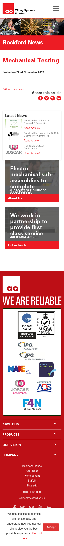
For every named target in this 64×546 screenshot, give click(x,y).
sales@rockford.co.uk (32, 498)
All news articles (13, 89)
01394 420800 (32, 492)
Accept (50, 527)
